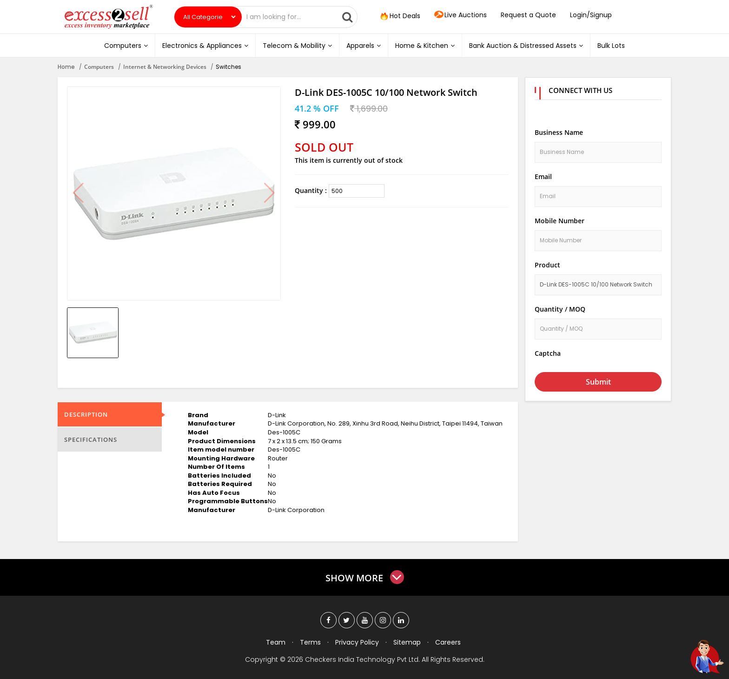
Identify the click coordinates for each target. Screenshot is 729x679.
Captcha (548, 353)
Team (275, 642)
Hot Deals (399, 16)
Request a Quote (528, 15)
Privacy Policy (357, 642)
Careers (448, 642)
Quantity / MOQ (560, 309)
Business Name (559, 132)
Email (543, 176)
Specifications (90, 439)
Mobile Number (559, 220)
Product (547, 264)
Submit (598, 382)
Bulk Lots (611, 45)
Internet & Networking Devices (164, 67)
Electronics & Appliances (205, 45)
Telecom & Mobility (297, 45)
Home (66, 67)
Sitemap (407, 642)
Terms (310, 642)
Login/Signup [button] (591, 15)
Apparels (363, 45)
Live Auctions (460, 15)
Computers (126, 45)
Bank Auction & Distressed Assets (526, 45)
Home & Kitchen (425, 45)
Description (86, 414)
